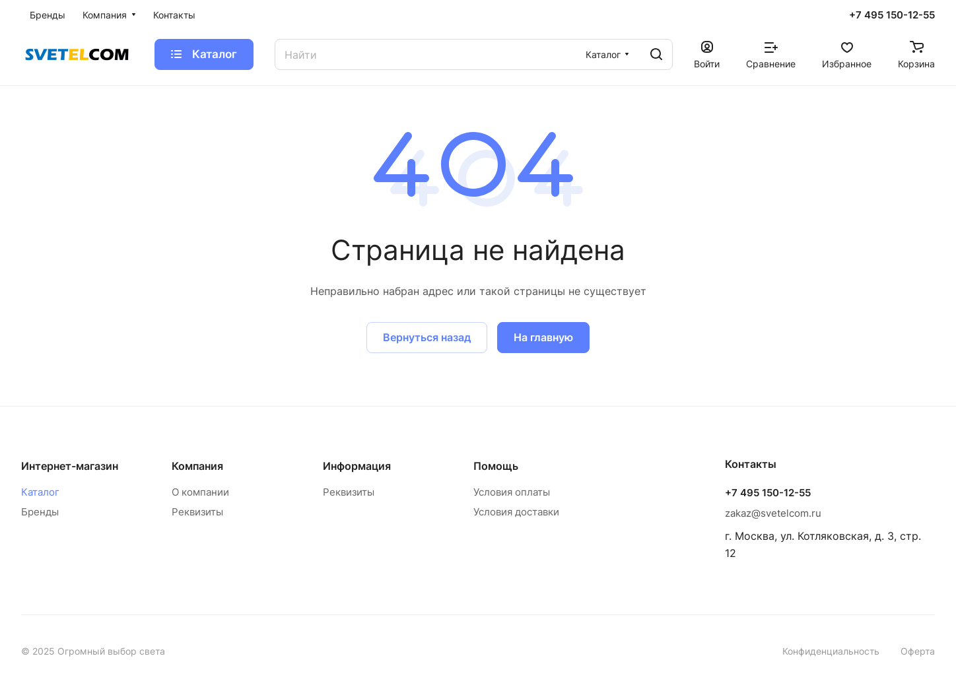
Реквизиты (197, 512)
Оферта (918, 651)
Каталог (40, 492)
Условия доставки (516, 512)
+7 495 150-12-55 (892, 15)
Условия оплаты (511, 492)
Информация (357, 466)
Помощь (495, 466)
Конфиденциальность (830, 651)
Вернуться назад (427, 337)
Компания (197, 466)
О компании (200, 492)
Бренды (40, 512)
